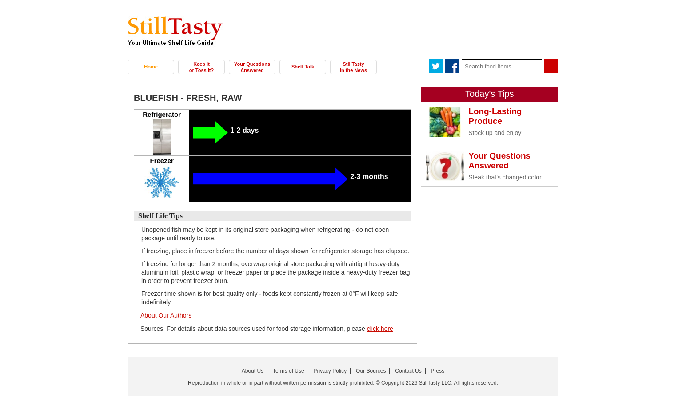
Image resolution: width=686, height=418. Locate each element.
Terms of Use (288, 371)
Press (438, 371)
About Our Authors (165, 315)
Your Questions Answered (252, 67)
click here (380, 328)
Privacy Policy (330, 371)
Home (151, 66)
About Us (252, 371)
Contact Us (408, 371)
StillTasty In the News (353, 67)
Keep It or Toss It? (201, 67)
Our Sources (371, 371)
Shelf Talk (302, 66)
